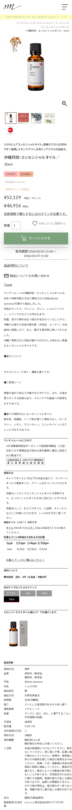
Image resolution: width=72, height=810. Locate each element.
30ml (12, 599)
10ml (44, 593)
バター (31, 527)
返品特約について (16, 265)
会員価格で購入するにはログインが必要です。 (36, 214)
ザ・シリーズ (62, 22)
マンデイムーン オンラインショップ (34, 22)
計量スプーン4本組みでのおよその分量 (24, 537)
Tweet (8, 284)
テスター (12, 593)
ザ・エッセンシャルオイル (55, 26)
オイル (10, 527)
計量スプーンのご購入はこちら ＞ (25, 560)
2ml (28, 593)
